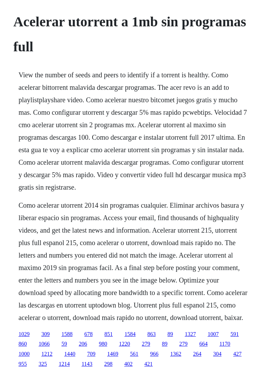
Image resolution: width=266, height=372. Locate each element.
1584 (129, 334)
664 (203, 344)
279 (146, 344)
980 (103, 344)
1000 (23, 354)
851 (108, 334)
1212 (46, 354)
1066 (44, 344)
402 (128, 364)
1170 (224, 344)
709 (91, 354)
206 (83, 344)
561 (134, 354)
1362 (175, 354)
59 (64, 344)
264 (197, 354)
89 (170, 334)
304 (217, 354)
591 (234, 334)
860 (22, 344)
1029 (23, 334)
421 (148, 364)
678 (88, 334)
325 (42, 364)
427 (237, 354)
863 (151, 334)
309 (45, 334)
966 (154, 354)
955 (22, 364)
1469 (112, 354)
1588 (66, 334)
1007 (213, 334)
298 (108, 364)
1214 (64, 364)
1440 (69, 354)
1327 (190, 334)
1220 (124, 344)
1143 (86, 364)
